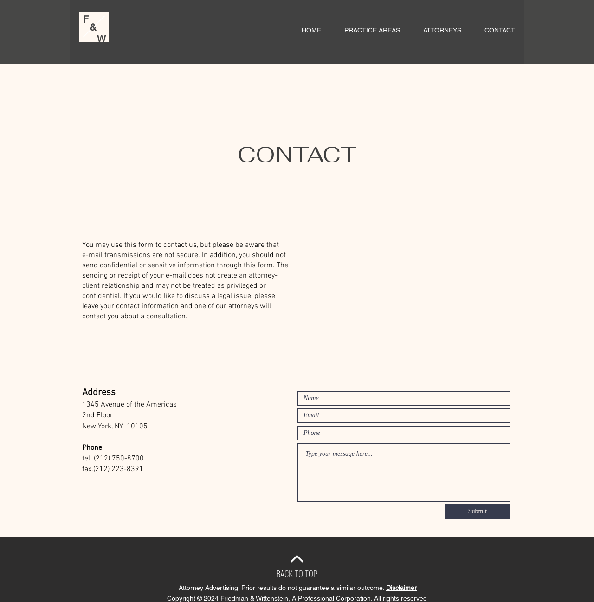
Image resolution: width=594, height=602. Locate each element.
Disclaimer (401, 587)
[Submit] (477, 511)
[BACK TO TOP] (296, 573)
